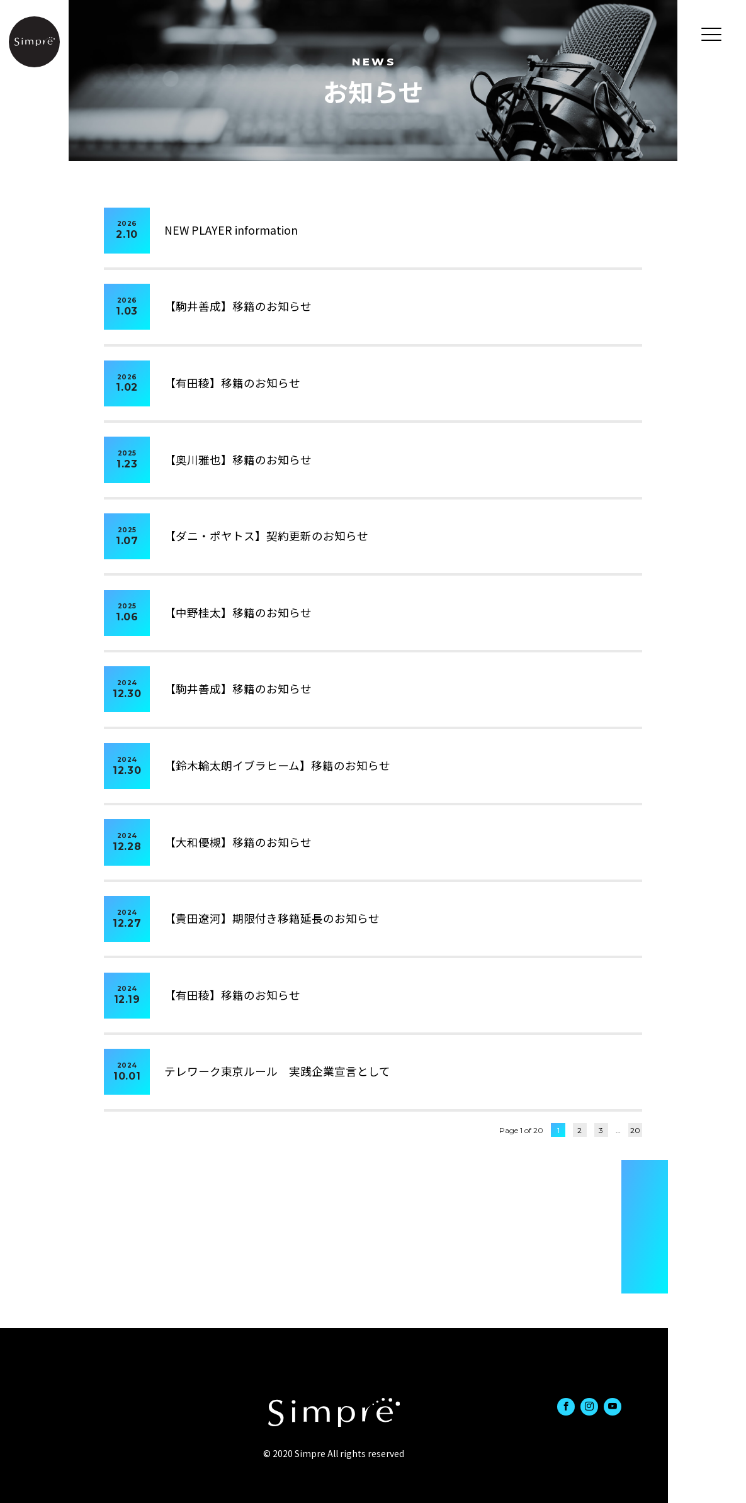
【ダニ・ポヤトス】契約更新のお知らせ (266, 536)
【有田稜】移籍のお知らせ (232, 383)
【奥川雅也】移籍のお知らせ (238, 459)
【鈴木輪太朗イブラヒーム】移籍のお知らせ (277, 765)
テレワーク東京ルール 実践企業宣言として (277, 1071)
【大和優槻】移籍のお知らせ (238, 842)
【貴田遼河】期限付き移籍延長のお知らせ (272, 918)
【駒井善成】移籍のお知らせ (238, 306)
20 (635, 1130)
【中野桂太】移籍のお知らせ (238, 612)
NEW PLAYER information (231, 230)
